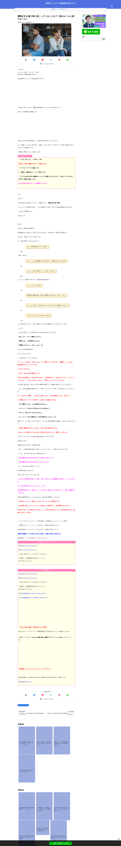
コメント (21, 794)
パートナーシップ (23, 705)
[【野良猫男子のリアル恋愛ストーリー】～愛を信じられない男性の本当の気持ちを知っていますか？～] (39, 757)
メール (20, 816)
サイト (20, 821)
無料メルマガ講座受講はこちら (60, 9)
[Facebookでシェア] (34, 60)
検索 (83, 36)
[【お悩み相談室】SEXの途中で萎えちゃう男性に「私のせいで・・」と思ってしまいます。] (25, 733)
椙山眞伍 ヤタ (31, 22)
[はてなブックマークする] (51, 60)
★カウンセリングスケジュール (27, 549)
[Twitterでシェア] (26, 60)
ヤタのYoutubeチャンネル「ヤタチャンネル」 (33, 593)
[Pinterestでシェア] (43, 60)
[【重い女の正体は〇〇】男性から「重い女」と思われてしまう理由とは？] (39, 733)
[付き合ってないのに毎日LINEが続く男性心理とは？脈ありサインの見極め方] (68, 757)
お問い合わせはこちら (25, 681)
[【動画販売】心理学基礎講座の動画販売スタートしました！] (25, 757)
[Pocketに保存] (59, 60)
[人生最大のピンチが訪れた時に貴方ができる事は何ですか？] (68, 733)
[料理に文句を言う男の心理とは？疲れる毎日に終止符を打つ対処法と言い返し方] (39, 772)
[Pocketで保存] (59, 695)
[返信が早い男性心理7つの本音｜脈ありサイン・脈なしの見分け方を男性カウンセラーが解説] (54, 757)
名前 (20, 811)
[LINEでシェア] (67, 60)
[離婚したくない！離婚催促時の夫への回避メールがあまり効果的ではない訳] (54, 733)
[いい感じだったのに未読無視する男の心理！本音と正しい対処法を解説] (25, 772)
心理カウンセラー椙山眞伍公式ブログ (60, 3)
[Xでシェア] (26, 695)
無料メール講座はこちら (60, 843)
